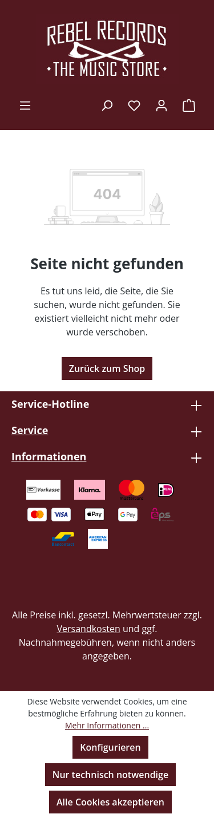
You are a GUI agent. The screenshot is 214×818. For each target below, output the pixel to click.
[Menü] (25, 105)
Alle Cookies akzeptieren (110, 802)
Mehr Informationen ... (107, 725)
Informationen (48, 456)
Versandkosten (88, 628)
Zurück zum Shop (107, 368)
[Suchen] (106, 105)
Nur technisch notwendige (110, 774)
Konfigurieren (110, 747)
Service (29, 430)
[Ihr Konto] (161, 105)
